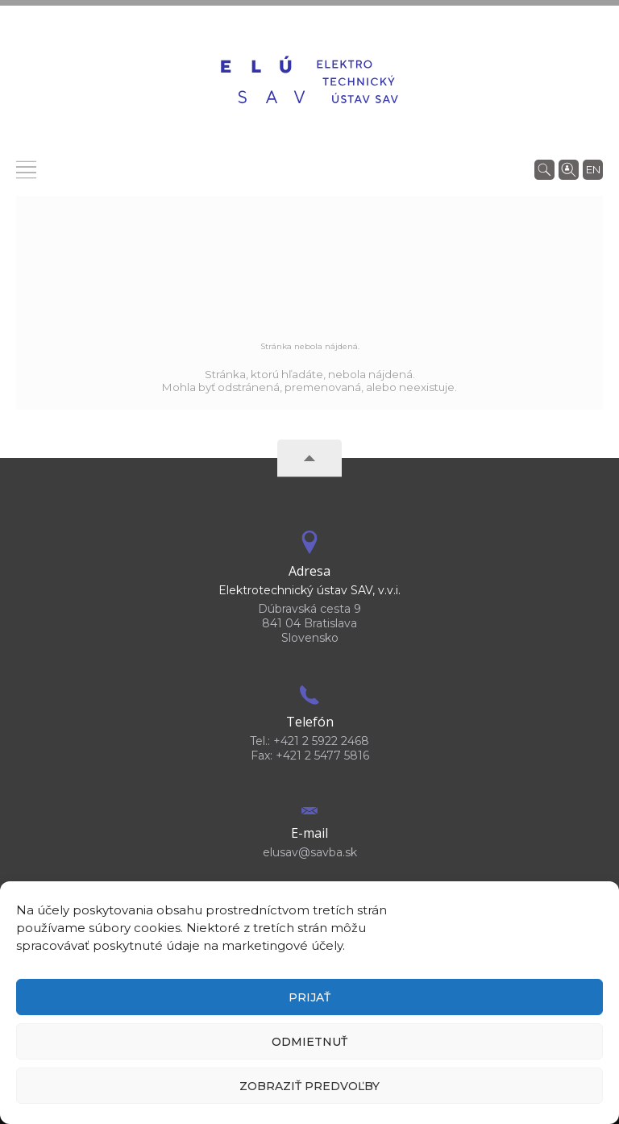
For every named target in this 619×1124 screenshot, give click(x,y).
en (593, 169)
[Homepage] (309, 81)
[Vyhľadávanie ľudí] (569, 168)
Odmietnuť (309, 1041)
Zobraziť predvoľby (309, 1086)
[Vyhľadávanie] (544, 168)
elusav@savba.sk (310, 852)
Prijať (309, 997)
